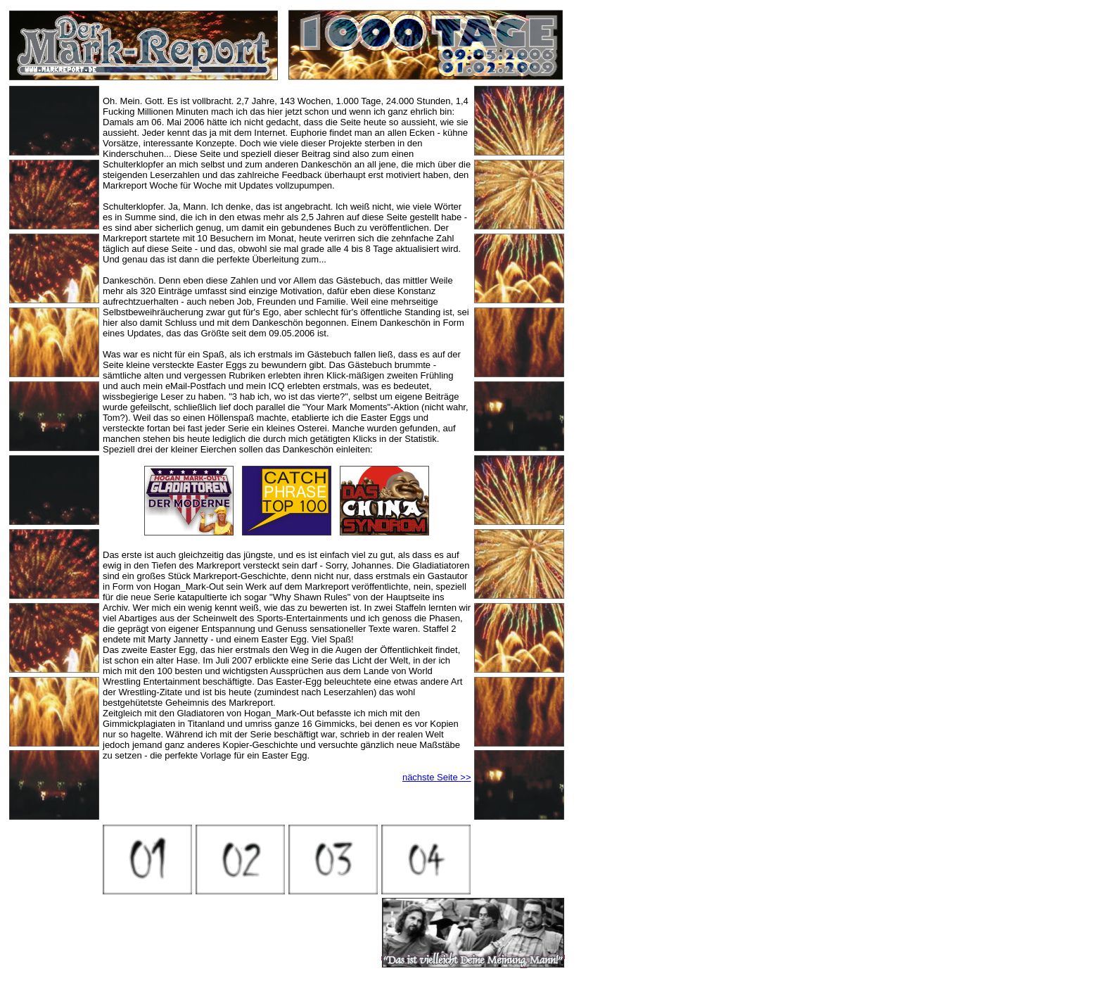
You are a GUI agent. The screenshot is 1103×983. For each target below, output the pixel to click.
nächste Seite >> (436, 777)
